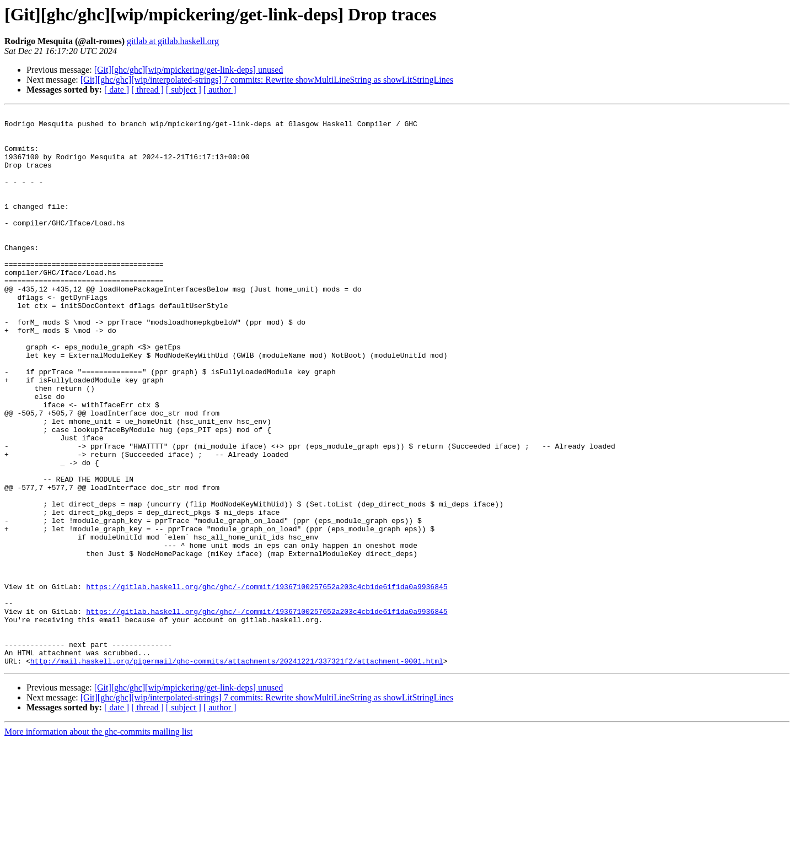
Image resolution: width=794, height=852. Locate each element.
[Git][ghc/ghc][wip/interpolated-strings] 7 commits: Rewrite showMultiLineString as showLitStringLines (267, 79)
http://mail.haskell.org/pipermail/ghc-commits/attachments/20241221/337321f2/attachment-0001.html (236, 771)
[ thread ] (147, 89)
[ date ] (116, 89)
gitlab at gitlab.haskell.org (173, 41)
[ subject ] (183, 89)
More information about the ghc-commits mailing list (98, 842)
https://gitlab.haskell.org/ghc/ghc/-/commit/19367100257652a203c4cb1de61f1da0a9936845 (266, 682)
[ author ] (220, 89)
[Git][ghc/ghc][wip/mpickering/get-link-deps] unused (188, 69)
